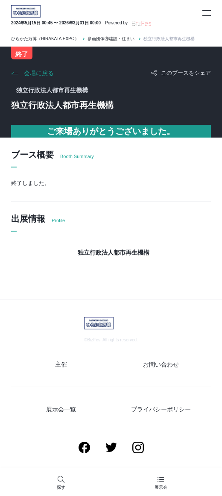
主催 (61, 364)
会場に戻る (39, 73)
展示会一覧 (61, 409)
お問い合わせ (161, 364)
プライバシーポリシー (161, 409)
